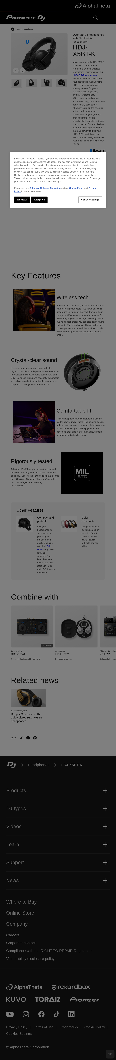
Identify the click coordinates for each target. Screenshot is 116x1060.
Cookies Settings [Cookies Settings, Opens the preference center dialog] (90, 200)
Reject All (22, 200)
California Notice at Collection (45, 188)
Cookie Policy (76, 188)
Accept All (39, 200)
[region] (58, 180)
